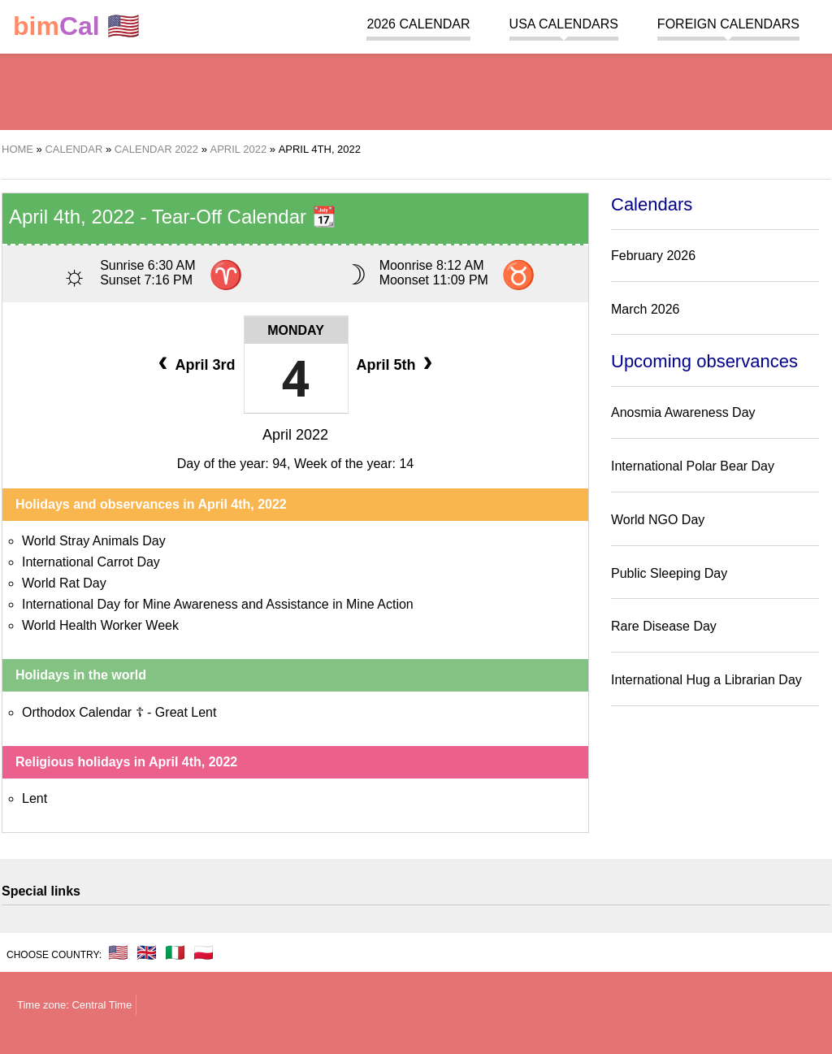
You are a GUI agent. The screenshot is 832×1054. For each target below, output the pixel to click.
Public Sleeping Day (669, 573)
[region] (416, 89)
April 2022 (295, 435)
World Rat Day (64, 583)
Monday (295, 330)
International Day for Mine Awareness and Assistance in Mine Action (218, 604)
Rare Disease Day (664, 626)
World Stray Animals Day (94, 541)
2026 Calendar (418, 24)
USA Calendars (563, 24)
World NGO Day (657, 520)
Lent (34, 798)
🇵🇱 (203, 952)
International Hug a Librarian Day (706, 680)
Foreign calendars (728, 24)
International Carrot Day (91, 562)
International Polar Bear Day (692, 466)
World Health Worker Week (100, 625)
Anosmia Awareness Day (683, 412)
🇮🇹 (175, 952)
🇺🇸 (76, 26)
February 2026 (653, 255)
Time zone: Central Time (74, 1005)
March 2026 (645, 309)
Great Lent (186, 712)
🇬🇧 (146, 952)
